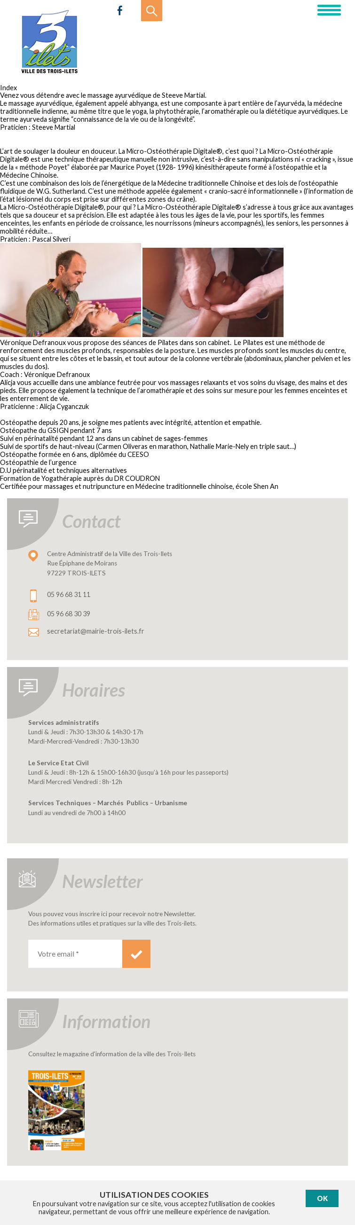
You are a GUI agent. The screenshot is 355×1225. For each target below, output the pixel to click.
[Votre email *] (75, 954)
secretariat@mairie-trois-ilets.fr (95, 631)
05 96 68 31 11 (68, 594)
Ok (322, 1198)
